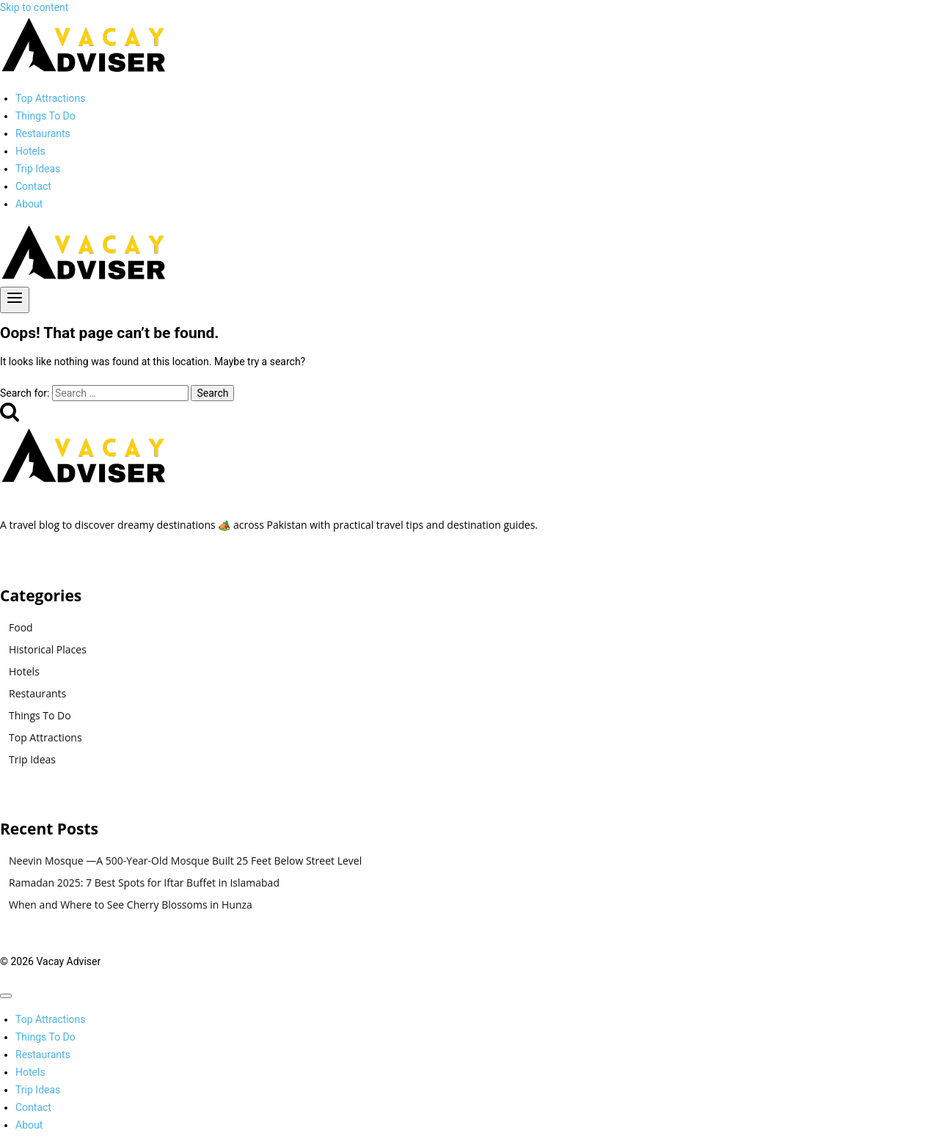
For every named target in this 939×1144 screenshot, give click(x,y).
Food (21, 627)
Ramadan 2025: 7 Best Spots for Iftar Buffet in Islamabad (144, 883)
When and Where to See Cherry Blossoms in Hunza (130, 905)
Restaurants (42, 133)
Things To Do (45, 116)
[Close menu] (6, 996)
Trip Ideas (37, 169)
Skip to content (34, 7)
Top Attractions (50, 98)
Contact (33, 186)
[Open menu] (14, 300)
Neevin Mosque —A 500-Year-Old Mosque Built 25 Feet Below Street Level (185, 861)
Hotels (30, 151)
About (29, 204)
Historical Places (48, 649)
